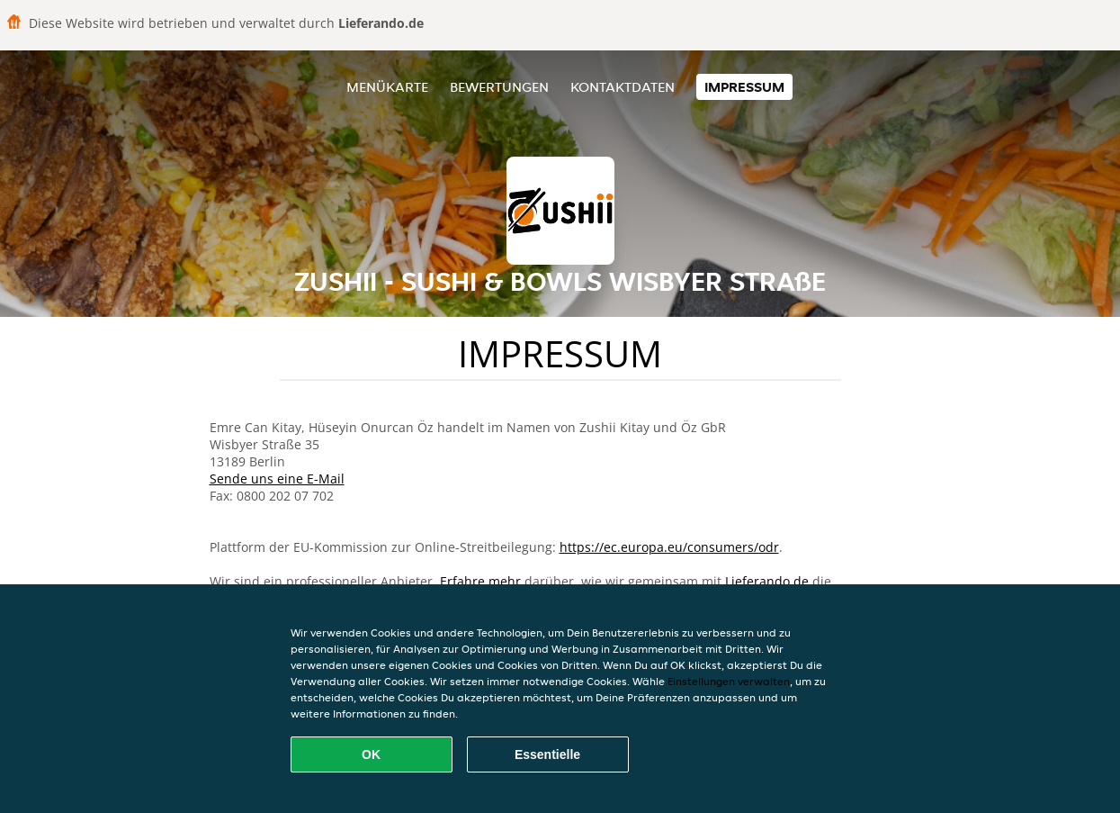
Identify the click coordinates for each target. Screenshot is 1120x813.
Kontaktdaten (622, 86)
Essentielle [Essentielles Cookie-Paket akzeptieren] (547, 754)
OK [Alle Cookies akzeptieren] (371, 754)
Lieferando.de (767, 581)
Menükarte (387, 86)
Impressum (744, 86)
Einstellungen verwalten (729, 681)
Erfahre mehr (480, 581)
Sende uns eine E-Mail (277, 478)
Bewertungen (499, 86)
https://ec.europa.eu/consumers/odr (669, 547)
